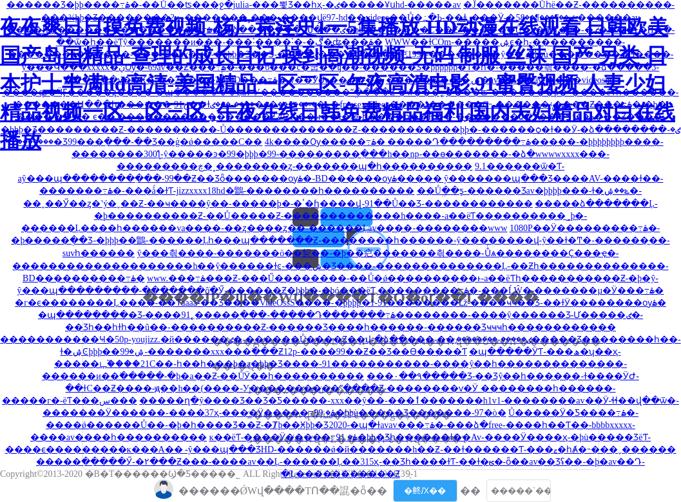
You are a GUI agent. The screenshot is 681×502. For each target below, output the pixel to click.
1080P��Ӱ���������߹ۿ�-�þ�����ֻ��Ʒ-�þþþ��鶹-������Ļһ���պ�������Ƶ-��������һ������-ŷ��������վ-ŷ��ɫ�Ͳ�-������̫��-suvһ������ (340, 240)
